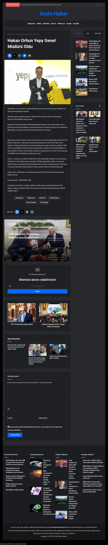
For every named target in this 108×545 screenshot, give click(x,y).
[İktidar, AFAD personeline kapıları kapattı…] (82, 85)
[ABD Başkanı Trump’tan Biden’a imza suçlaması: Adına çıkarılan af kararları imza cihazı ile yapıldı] (81, 117)
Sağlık (53, 24)
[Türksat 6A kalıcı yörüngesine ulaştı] (36, 463)
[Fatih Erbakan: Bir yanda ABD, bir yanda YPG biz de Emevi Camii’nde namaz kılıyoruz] (82, 44)
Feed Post (72, 533)
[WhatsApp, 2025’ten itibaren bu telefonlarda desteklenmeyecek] (36, 508)
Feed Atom (64, 533)
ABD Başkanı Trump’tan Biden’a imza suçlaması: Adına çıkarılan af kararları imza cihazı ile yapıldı (81, 128)
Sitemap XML (37, 533)
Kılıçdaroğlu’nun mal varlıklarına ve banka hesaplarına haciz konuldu (94, 60)
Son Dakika (31, 202)
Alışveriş (19, 198)
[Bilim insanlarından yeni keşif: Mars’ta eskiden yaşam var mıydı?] (36, 474)
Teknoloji (61, 24)
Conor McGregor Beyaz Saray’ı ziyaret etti (94, 124)
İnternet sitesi (43, 418)
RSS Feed (45, 533)
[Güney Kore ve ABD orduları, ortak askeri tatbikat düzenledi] (37, 240)
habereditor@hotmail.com (59, 527)
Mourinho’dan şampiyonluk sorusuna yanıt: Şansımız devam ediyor (41, 4)
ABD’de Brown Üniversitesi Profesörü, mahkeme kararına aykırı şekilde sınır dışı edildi (81, 154)
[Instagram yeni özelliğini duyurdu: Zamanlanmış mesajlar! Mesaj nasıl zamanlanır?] (36, 491)
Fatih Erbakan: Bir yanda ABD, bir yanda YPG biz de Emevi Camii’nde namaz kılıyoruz (73, 469)
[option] (37, 240)
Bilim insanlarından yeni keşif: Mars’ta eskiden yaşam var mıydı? (47, 477)
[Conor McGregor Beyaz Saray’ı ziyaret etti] (94, 117)
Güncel (42, 198)
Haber (38, 24)
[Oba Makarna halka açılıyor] (82, 94)
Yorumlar (97, 33)
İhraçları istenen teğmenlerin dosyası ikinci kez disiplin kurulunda (94, 73)
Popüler (78, 33)
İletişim (76, 24)
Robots (51, 533)
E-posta (10, 418)
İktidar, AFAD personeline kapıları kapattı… (94, 84)
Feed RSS (57, 533)
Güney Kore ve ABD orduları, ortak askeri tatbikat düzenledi (23, 236)
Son (87, 33)
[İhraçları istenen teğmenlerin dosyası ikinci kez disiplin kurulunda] (82, 72)
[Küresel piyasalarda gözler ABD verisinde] (59, 349)
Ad (9, 409)
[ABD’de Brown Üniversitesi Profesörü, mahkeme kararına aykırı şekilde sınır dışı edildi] (81, 142)
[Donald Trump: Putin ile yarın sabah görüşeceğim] (94, 142)
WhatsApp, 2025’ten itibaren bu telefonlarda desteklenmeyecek (49, 509)
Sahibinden (55, 198)
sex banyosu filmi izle (6, 544)
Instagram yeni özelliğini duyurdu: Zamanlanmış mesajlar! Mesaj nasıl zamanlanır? (47, 494)
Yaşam (68, 24)
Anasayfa (31, 24)
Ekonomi (46, 24)
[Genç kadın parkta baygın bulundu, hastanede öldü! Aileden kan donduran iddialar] (38, 350)
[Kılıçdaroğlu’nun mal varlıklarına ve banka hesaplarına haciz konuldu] (82, 59)
